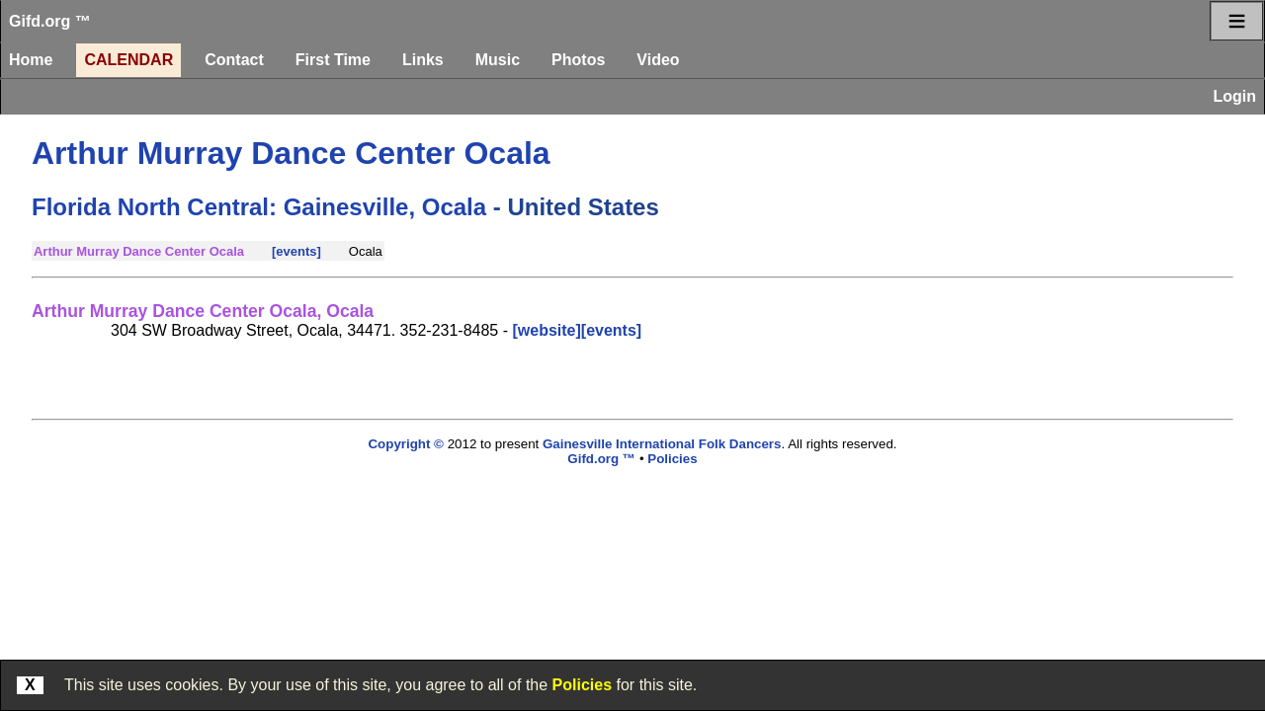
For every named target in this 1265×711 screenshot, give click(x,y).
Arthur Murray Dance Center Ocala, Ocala (203, 311)
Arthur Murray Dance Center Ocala (291, 153)
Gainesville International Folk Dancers (662, 443)
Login (1234, 96)
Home (30, 59)
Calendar (128, 59)
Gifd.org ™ (50, 21)
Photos (578, 59)
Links (423, 59)
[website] (546, 330)
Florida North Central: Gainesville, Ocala (259, 207)
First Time (333, 59)
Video (657, 59)
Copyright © (405, 443)
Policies (582, 684)
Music (497, 59)
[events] (296, 251)
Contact (234, 59)
